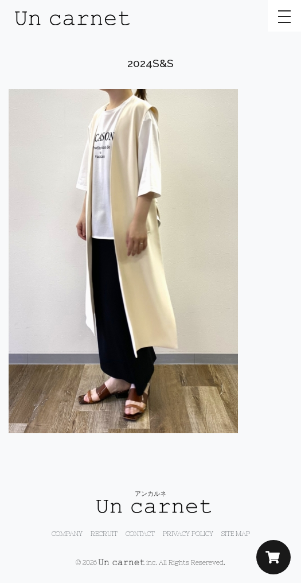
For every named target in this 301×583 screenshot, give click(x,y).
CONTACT (140, 533)
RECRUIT (104, 533)
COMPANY (67, 533)
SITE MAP (235, 533)
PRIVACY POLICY (188, 533)
